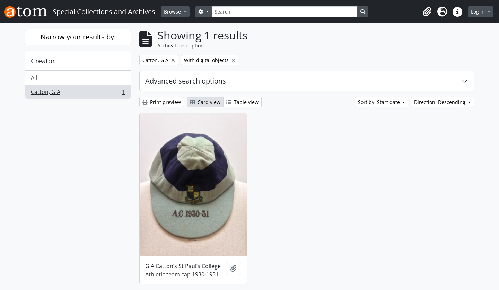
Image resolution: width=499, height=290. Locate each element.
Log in (478, 11)
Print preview (161, 102)
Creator (43, 60)
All (34, 77)
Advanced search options (185, 81)
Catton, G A (77, 93)
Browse (173, 11)
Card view (205, 102)
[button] (427, 11)
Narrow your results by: (78, 37)
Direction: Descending (440, 102)
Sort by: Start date (379, 102)
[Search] (284, 11)
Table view (242, 102)
